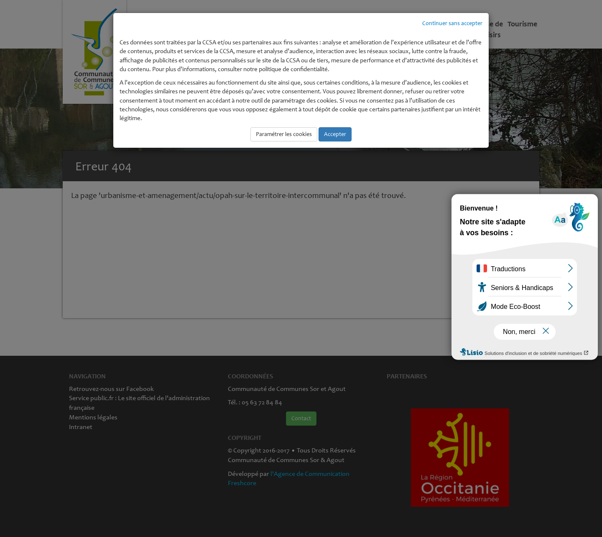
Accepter (335, 134)
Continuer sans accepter (452, 23)
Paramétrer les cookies (284, 134)
